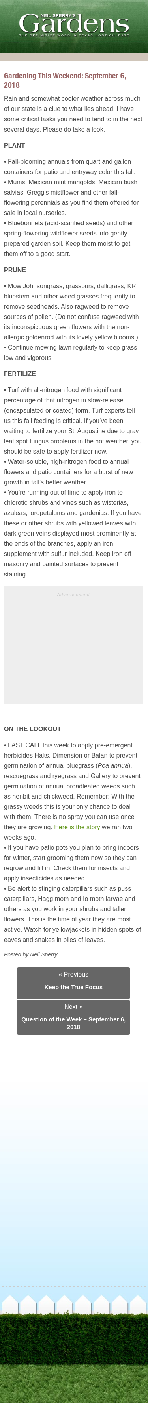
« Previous (73, 974)
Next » (73, 1006)
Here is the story (77, 827)
